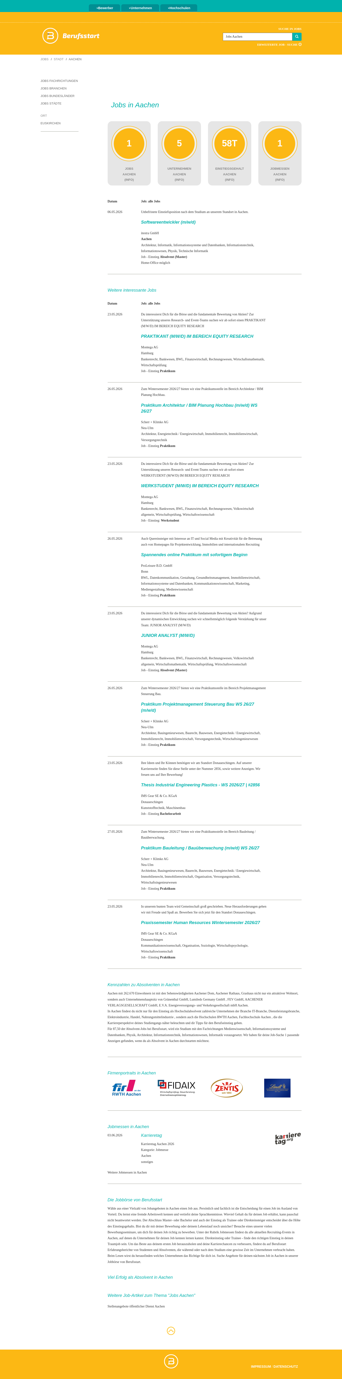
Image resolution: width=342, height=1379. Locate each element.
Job (190, 1208)
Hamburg (147, 353)
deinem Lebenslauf (199, 1226)
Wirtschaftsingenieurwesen (240, 739)
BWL (179, 359)
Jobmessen (227, 1232)
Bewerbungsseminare (122, 1232)
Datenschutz (286, 1366)
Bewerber (104, 8)
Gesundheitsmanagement (212, 577)
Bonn (144, 571)
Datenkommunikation (164, 577)
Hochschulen (179, 8)
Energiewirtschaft (191, 434)
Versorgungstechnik (154, 440)
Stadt (59, 59)
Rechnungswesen (220, 359)
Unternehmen (140, 8)
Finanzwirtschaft (196, 359)
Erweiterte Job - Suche (279, 44)
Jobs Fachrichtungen (59, 81)
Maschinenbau (175, 808)
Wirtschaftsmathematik (248, 359)
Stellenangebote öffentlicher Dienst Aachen (136, 1306)
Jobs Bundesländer (58, 96)
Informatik (165, 245)
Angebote (231, 1256)
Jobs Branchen (54, 88)
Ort (44, 115)
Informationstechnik (240, 245)
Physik (172, 251)
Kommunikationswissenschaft (214, 583)
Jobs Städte (51, 103)
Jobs (45, 59)
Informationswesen (153, 251)
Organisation (203, 876)
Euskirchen (51, 123)
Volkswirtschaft (243, 509)
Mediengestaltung (153, 589)
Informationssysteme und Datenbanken (199, 245)
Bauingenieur (166, 733)
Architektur (148, 245)
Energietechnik (168, 434)
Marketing (242, 583)
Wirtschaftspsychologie (232, 945)
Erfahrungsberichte (120, 1250)
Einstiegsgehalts (123, 1226)
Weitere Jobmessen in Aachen (127, 1172)
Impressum (261, 1366)
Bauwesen (205, 733)
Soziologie (208, 945)
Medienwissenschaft (179, 589)
